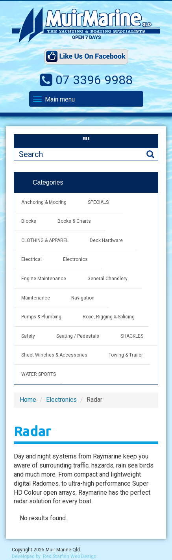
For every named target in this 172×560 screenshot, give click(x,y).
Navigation (82, 298)
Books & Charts (74, 221)
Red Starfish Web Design (69, 556)
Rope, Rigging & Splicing (109, 317)
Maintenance (35, 298)
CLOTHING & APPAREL (44, 240)
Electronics (75, 259)
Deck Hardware (106, 240)
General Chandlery (107, 278)
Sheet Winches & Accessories (54, 355)
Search (150, 154)
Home (28, 399)
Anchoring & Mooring (44, 202)
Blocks (28, 221)
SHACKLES (131, 336)
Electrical (31, 259)
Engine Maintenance (43, 278)
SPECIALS (98, 202)
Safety (28, 336)
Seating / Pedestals (77, 336)
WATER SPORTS (38, 374)
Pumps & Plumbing (41, 317)
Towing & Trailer (126, 355)
